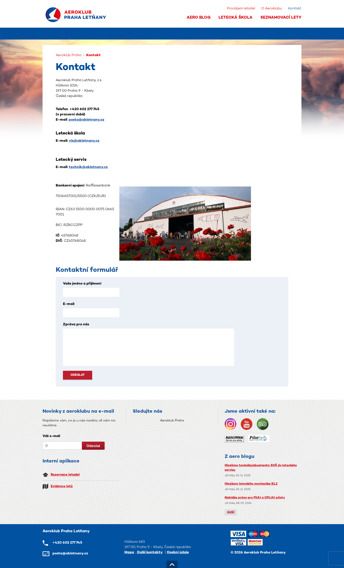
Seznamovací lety (280, 17)
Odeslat (77, 375)
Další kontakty (150, 552)
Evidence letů (62, 486)
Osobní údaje (178, 552)
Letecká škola (236, 17)
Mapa (129, 552)
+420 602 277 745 (67, 543)
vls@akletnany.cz (84, 141)
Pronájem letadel (241, 9)
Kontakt (294, 9)
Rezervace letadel (65, 475)
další (230, 512)
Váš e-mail (51, 436)
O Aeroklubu (271, 9)
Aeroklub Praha (172, 421)
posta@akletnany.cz (86, 120)
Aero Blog (199, 17)
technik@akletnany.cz (88, 167)
